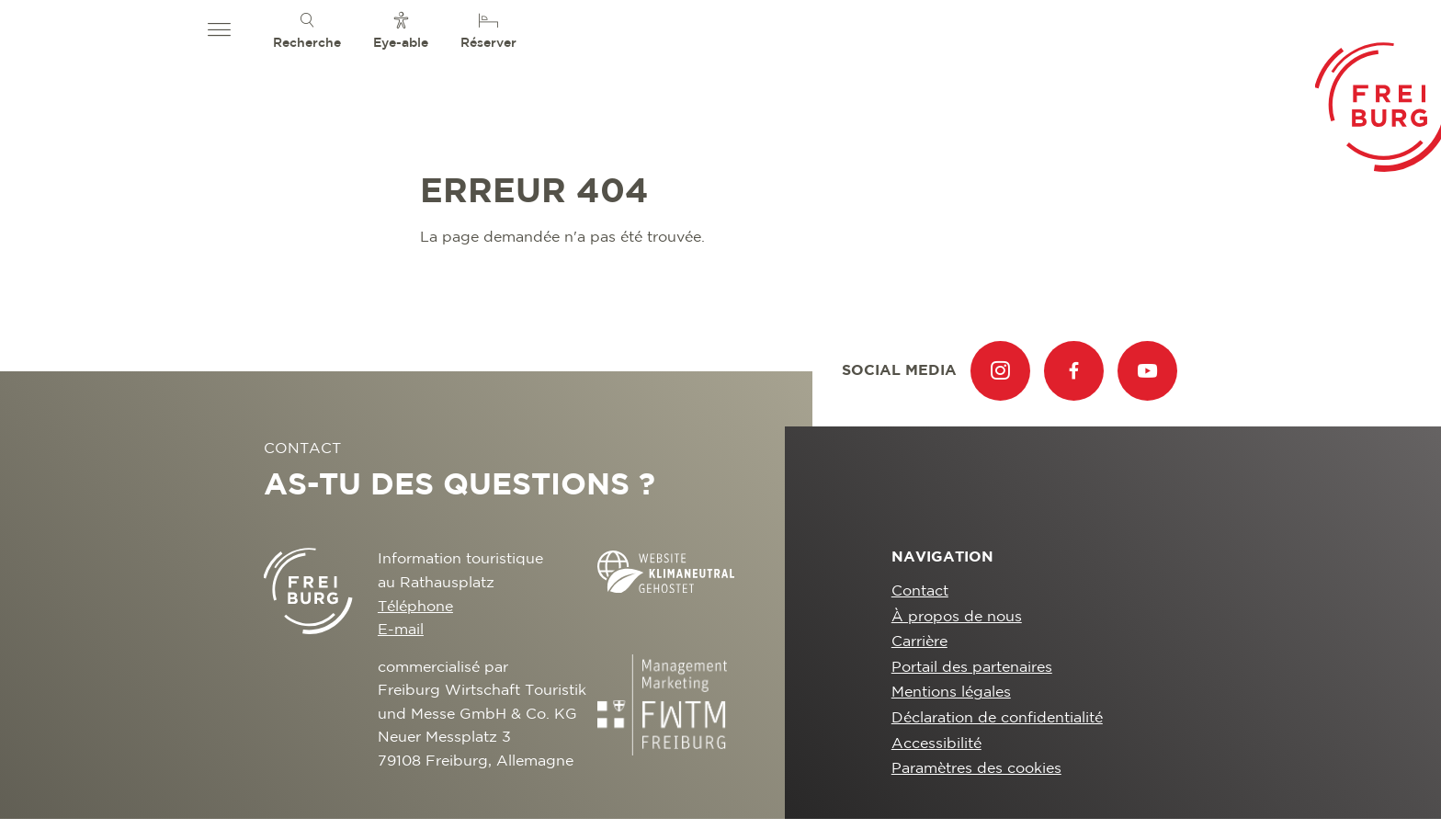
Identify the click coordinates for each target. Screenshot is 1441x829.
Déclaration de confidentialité (997, 718)
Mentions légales (951, 692)
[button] (219, 30)
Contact (919, 591)
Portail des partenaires (971, 668)
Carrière (919, 642)
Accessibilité (936, 744)
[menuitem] (307, 30)
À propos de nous (956, 617)
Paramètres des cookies (976, 769)
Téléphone (415, 607)
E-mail (401, 630)
